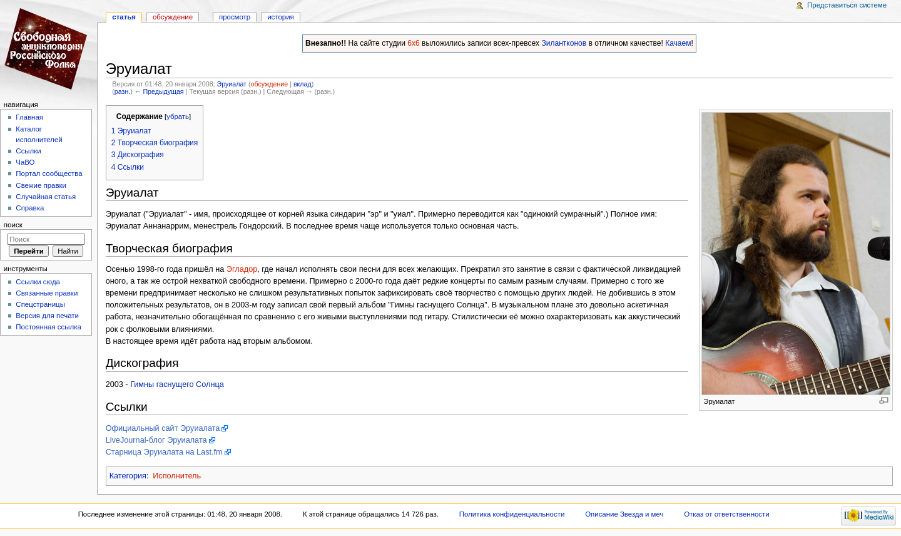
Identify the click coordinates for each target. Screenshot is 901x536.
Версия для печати (47, 315)
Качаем (678, 43)
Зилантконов (563, 43)
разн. (122, 91)
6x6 (413, 43)
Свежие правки (41, 185)
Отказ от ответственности (726, 514)
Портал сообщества (49, 173)
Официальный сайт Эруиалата (163, 428)
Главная (29, 117)
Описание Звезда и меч (624, 514)
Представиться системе (847, 5)
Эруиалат (231, 84)
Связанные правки (47, 293)
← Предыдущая (159, 91)
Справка (30, 208)
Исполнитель (177, 476)
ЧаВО (25, 162)
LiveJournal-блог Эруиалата (156, 440)
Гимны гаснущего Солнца (177, 384)
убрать (177, 116)
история (280, 17)
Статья (124, 17)
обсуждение (269, 84)
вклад (302, 84)
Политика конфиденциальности (512, 514)
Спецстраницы (40, 304)
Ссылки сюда (38, 282)
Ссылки (28, 151)
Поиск (13, 225)
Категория (127, 476)
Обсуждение (173, 17)
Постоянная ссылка (48, 327)
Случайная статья (46, 196)
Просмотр (234, 17)
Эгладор (242, 269)
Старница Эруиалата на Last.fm (164, 452)
